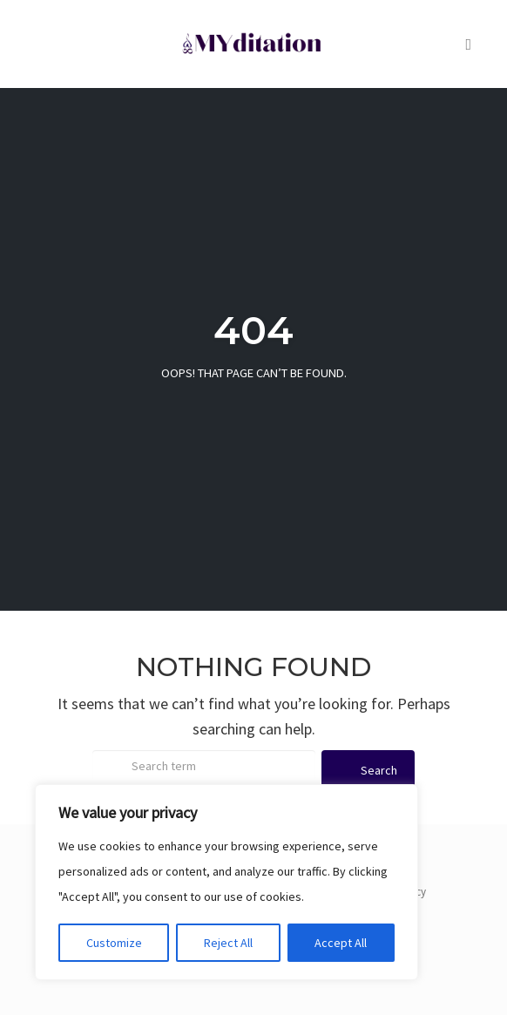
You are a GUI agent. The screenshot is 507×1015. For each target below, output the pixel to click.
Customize (114, 943)
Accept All (340, 943)
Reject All (228, 943)
